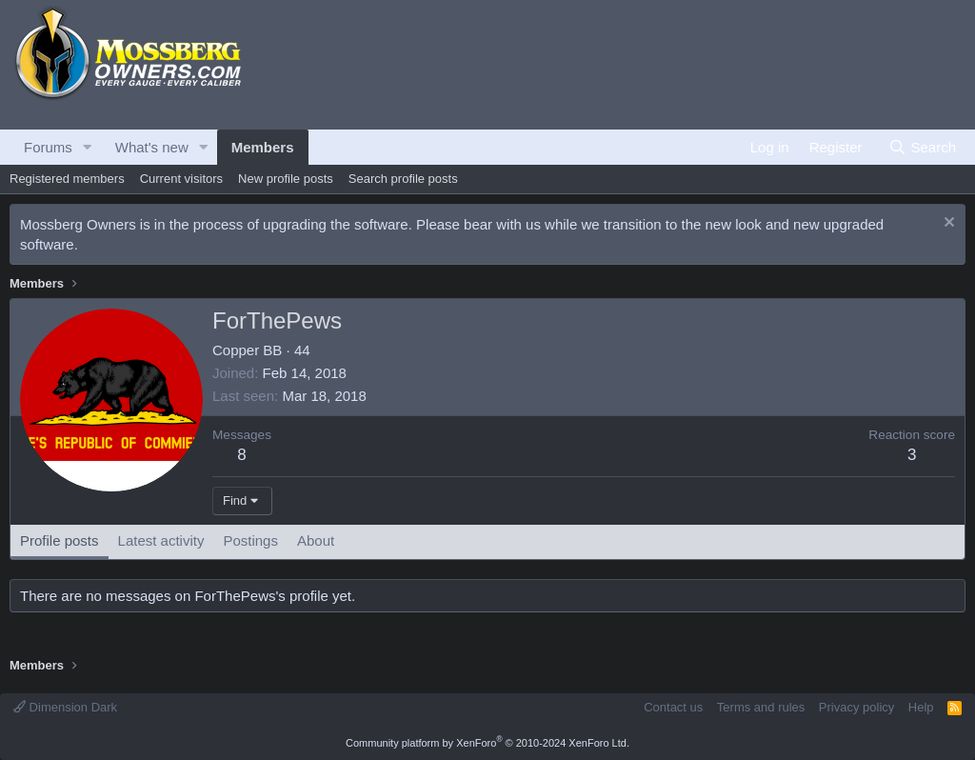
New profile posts (285, 178)
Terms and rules (761, 707)
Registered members (67, 178)
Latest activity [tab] (161, 540)
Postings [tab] (250, 540)
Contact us (673, 707)
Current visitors (181, 178)
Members (262, 147)
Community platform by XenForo (487, 743)
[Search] (922, 147)
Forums (48, 147)
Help (921, 707)
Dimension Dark (65, 707)
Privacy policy (856, 707)
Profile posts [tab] (59, 540)
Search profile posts (403, 178)
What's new (152, 147)
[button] (87, 147)
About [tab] (315, 540)
